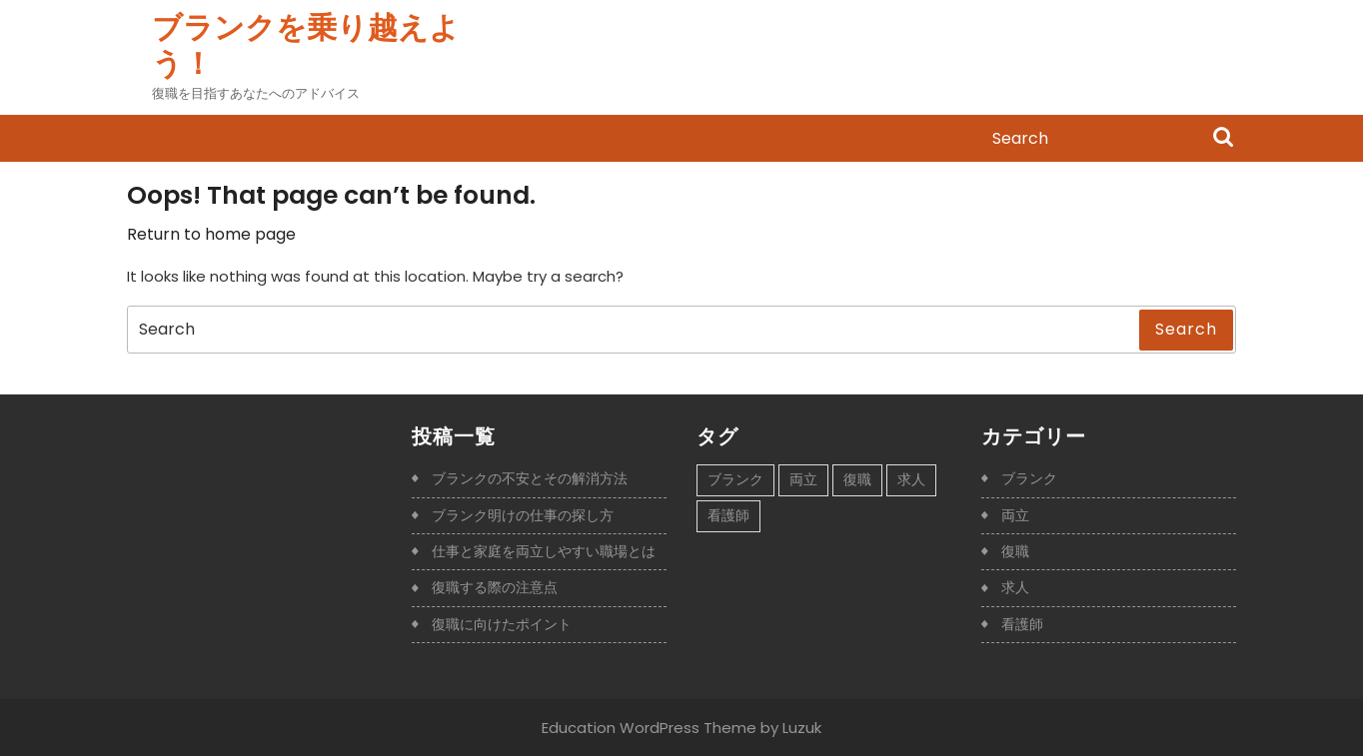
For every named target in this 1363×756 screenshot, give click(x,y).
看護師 (1022, 624)
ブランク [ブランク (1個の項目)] (735, 479)
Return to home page (211, 234)
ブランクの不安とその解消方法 (530, 478)
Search (1223, 139)
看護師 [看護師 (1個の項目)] (728, 515)
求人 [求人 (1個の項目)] (911, 479)
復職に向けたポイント (502, 624)
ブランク (1029, 478)
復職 (1015, 551)
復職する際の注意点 (495, 587)
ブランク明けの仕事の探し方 (523, 515)
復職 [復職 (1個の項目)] (857, 479)
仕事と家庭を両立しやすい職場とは (544, 551)
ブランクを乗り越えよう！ (306, 46)
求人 (1015, 587)
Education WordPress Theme (649, 727)
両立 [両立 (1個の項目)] (803, 479)
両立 (1015, 515)
